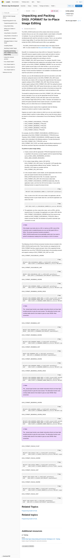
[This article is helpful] (78, 21)
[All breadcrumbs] (23, 11)
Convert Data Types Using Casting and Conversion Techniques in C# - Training (41, 539)
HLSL (33, 11)
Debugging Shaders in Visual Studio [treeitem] (10, 42)
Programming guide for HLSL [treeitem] (10, 23)
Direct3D (28, 11)
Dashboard (78, 5)
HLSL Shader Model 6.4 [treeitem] (9, 69)
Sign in (80, 1)
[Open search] (77, 2)
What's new (71, 5)
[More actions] (61, 11)
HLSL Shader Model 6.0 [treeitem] (9, 67)
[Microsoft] (3, 2)
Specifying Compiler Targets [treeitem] (10, 48)
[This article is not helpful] (80, 21)
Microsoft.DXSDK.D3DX (44, 47)
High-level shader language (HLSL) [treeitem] (9, 17)
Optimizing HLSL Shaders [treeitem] (10, 38)
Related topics (69, 15)
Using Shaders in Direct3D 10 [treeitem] (11, 35)
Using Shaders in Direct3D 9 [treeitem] (10, 33)
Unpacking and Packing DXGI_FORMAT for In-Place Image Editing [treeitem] (10, 52)
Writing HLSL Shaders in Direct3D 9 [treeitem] (9, 29)
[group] (43, 206)
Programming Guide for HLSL (29, 510)
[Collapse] (17, 10)
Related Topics (70, 13)
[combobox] (10, 13)
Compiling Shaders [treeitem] (8, 45)
